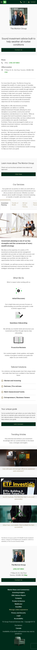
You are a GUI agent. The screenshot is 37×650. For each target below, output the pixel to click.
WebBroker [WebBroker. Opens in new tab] (18, 604)
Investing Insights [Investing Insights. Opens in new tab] (18, 592)
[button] (11, 381)
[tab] (5, 205)
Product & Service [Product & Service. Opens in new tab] (18, 601)
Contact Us (18, 50)
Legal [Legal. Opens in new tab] (18, 615)
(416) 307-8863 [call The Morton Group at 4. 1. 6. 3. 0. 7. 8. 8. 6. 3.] (18, 569)
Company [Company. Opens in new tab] (18, 598)
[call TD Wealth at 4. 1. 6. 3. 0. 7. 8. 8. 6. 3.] (23, 2)
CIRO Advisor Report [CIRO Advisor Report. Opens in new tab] (18, 595)
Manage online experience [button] (18, 609)
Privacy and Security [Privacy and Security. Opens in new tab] (18, 613)
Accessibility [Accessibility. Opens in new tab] (18, 618)
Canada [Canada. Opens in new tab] (18, 628)
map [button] (6, 72)
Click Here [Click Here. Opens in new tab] (18, 174)
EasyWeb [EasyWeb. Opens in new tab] (18, 607)
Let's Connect (18, 424)
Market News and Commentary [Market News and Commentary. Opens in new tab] (18, 589)
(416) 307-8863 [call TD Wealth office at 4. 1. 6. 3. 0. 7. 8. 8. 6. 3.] (14, 63)
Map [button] (25, 575)
